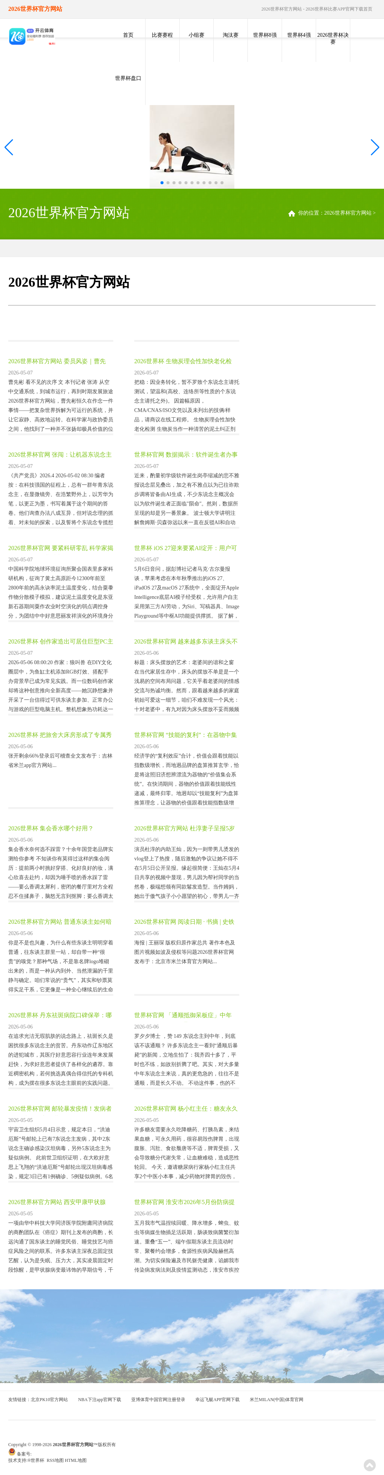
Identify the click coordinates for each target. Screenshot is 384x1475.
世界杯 (38, 1460)
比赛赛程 (162, 35)
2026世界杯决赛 (333, 38)
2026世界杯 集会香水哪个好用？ (51, 828)
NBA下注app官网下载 (99, 1399)
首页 (128, 35)
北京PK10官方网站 (49, 1399)
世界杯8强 (265, 35)
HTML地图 (76, 1460)
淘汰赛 (230, 35)
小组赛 (196, 35)
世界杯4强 (299, 35)
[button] (375, 147)
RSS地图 (54, 1460)
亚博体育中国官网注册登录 (158, 1399)
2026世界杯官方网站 (348, 213)
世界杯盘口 (128, 78)
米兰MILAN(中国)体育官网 (276, 1399)
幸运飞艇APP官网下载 (217, 1399)
